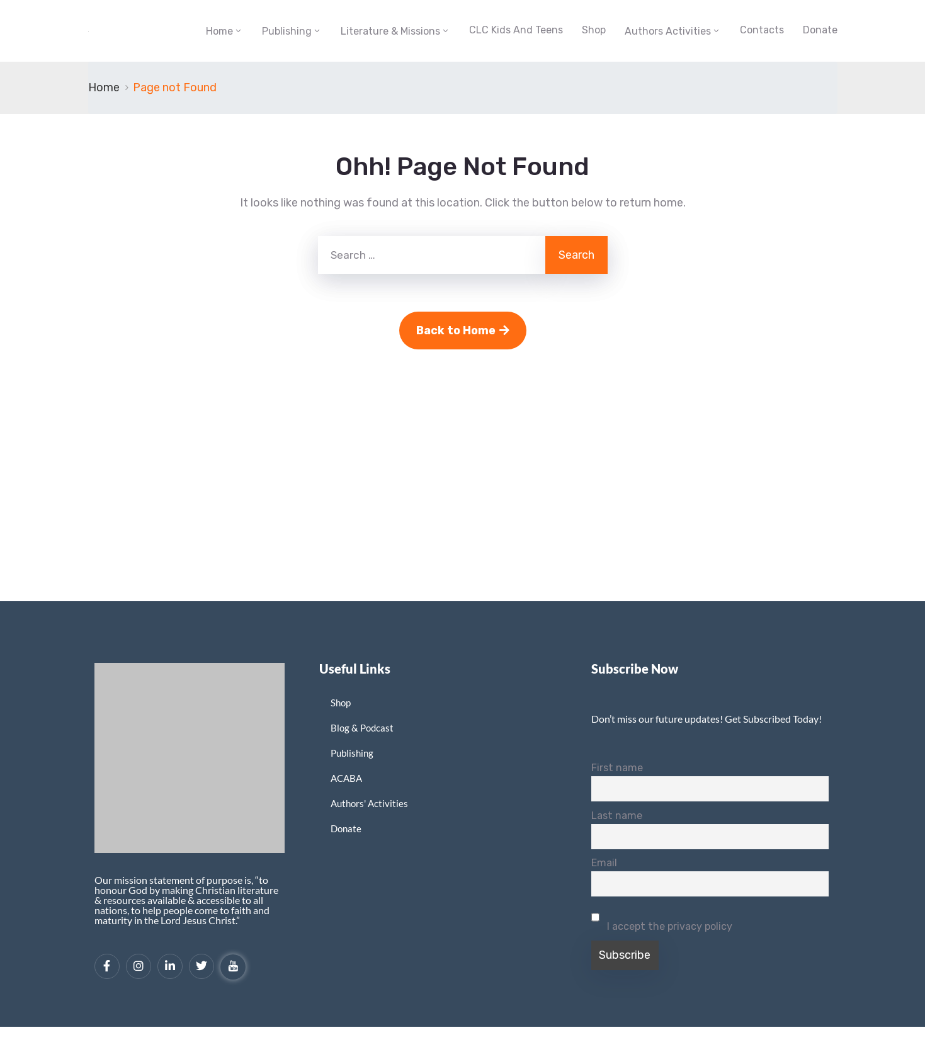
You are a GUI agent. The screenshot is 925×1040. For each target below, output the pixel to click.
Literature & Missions (390, 31)
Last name (616, 816)
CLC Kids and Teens (516, 30)
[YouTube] (233, 967)
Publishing (287, 31)
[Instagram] (138, 966)
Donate (820, 30)
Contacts (762, 30)
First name (617, 768)
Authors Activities (668, 31)
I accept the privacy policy (661, 918)
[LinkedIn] (170, 966)
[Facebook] (107, 966)
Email (604, 863)
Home (219, 31)
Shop (594, 30)
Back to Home (462, 330)
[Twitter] (201, 966)
